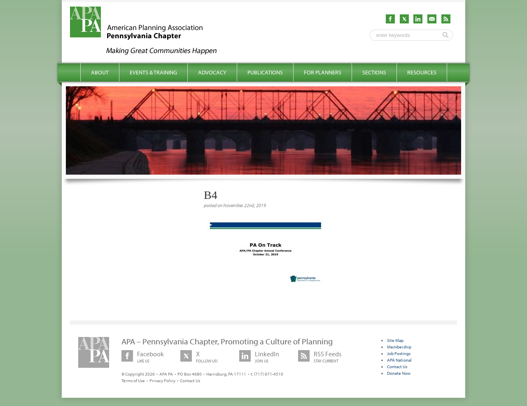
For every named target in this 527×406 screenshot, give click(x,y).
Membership (399, 347)
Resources (421, 72)
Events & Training (153, 72)
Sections (374, 72)
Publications (265, 72)
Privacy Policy (162, 380)
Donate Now (398, 373)
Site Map (395, 340)
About (100, 72)
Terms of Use (133, 380)
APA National (399, 360)
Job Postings (398, 353)
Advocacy (212, 72)
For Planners (322, 72)
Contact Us (190, 380)
